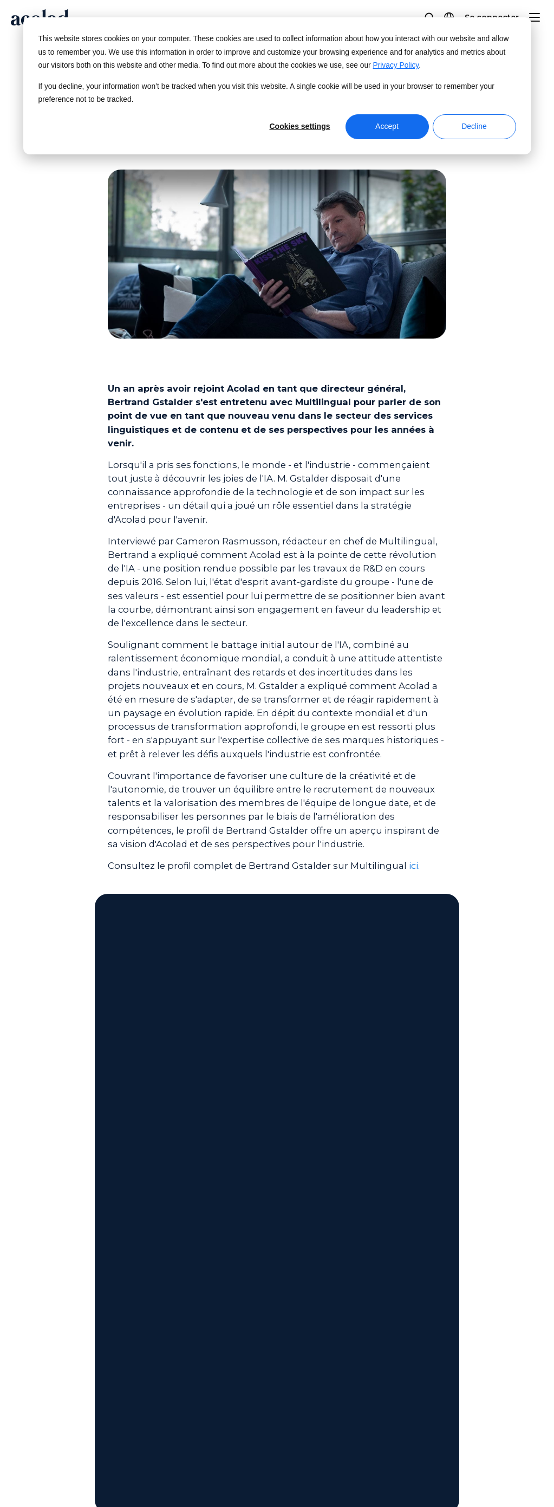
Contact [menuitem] (389, 1260)
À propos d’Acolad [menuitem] (62, 1240)
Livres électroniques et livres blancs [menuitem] (269, 1260)
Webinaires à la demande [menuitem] (247, 1240)
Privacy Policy (396, 65)
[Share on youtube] (523, 1471)
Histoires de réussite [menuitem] (236, 1280)
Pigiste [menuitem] (38, 1321)
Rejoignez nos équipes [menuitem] (72, 1301)
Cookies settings (299, 126)
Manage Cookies (292, 1471)
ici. (414, 865)
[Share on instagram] (473, 1471)
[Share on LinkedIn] (497, 1471)
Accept (387, 126)
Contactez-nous (277, 1036)
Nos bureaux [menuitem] (51, 1280)
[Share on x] (447, 1471)
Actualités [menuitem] (45, 1260)
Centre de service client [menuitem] (423, 1240)
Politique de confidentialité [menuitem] (82, 1390)
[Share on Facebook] (421, 1471)
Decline (474, 126)
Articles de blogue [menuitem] (232, 1301)
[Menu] (534, 17)
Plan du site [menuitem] (49, 1410)
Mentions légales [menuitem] (60, 1369)
